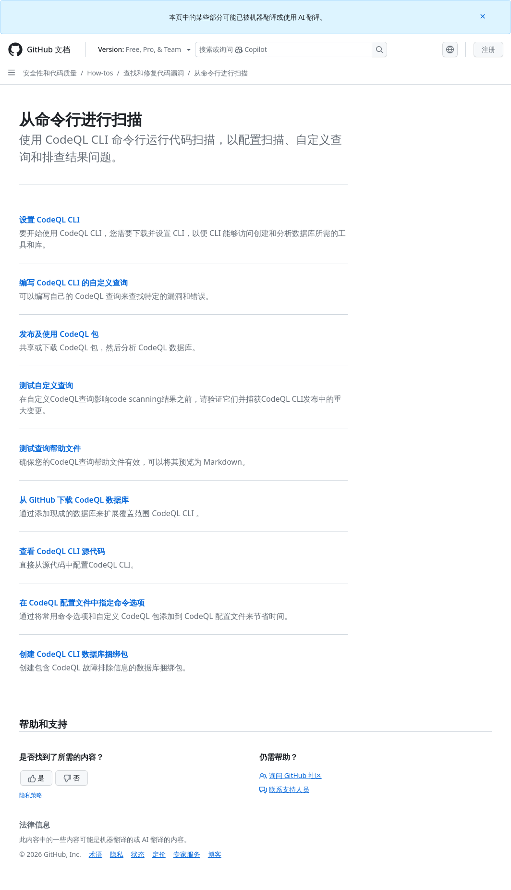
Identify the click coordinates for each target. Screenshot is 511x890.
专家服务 (186, 854)
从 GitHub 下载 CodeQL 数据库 (74, 499)
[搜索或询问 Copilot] (291, 49)
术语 (95, 854)
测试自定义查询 (46, 385)
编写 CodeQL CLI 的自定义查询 (73, 282)
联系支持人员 (284, 789)
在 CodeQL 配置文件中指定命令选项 (82, 602)
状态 (138, 854)
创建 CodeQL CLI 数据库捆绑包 (73, 654)
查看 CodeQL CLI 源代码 (62, 551)
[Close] (483, 15)
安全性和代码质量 (50, 72)
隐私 (116, 854)
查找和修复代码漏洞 (153, 72)
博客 (214, 854)
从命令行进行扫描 (221, 72)
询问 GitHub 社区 (290, 775)
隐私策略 (30, 795)
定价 (159, 854)
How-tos (100, 72)
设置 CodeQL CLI (49, 219)
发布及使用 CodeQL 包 (58, 334)
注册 (488, 49)
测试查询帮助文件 (50, 448)
